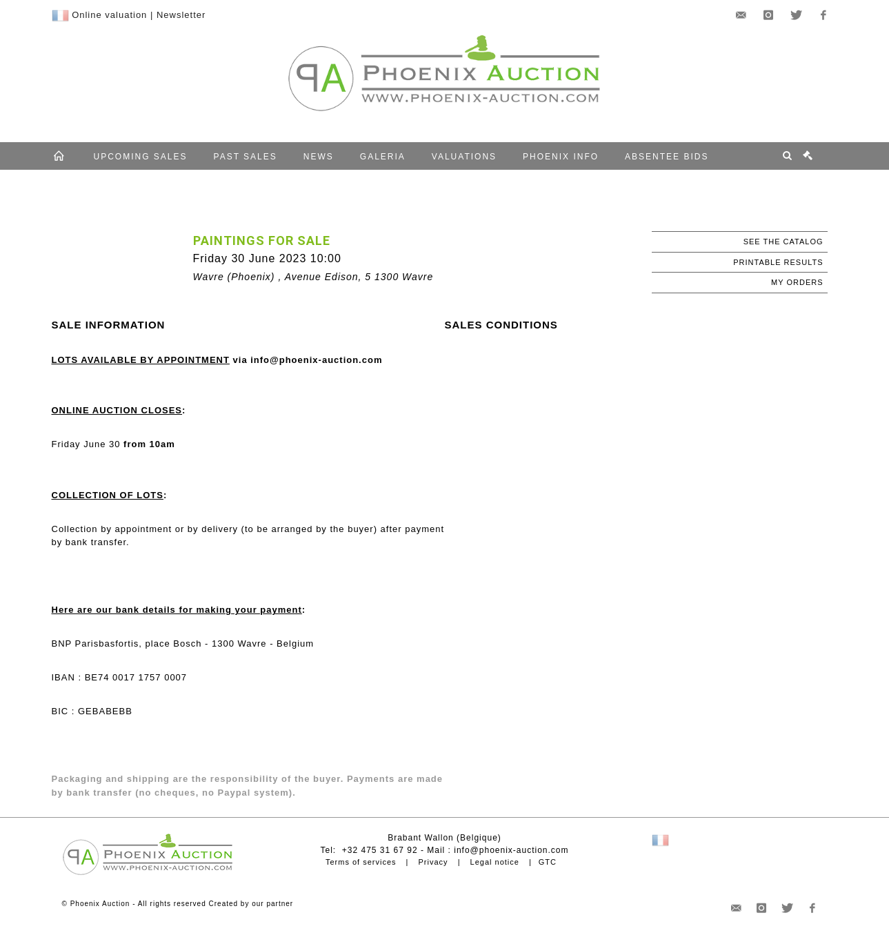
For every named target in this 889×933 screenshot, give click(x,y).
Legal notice (494, 862)
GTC (548, 862)
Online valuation (109, 15)
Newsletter (181, 15)
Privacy (433, 862)
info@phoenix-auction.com (511, 850)
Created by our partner (251, 903)
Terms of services (361, 862)
